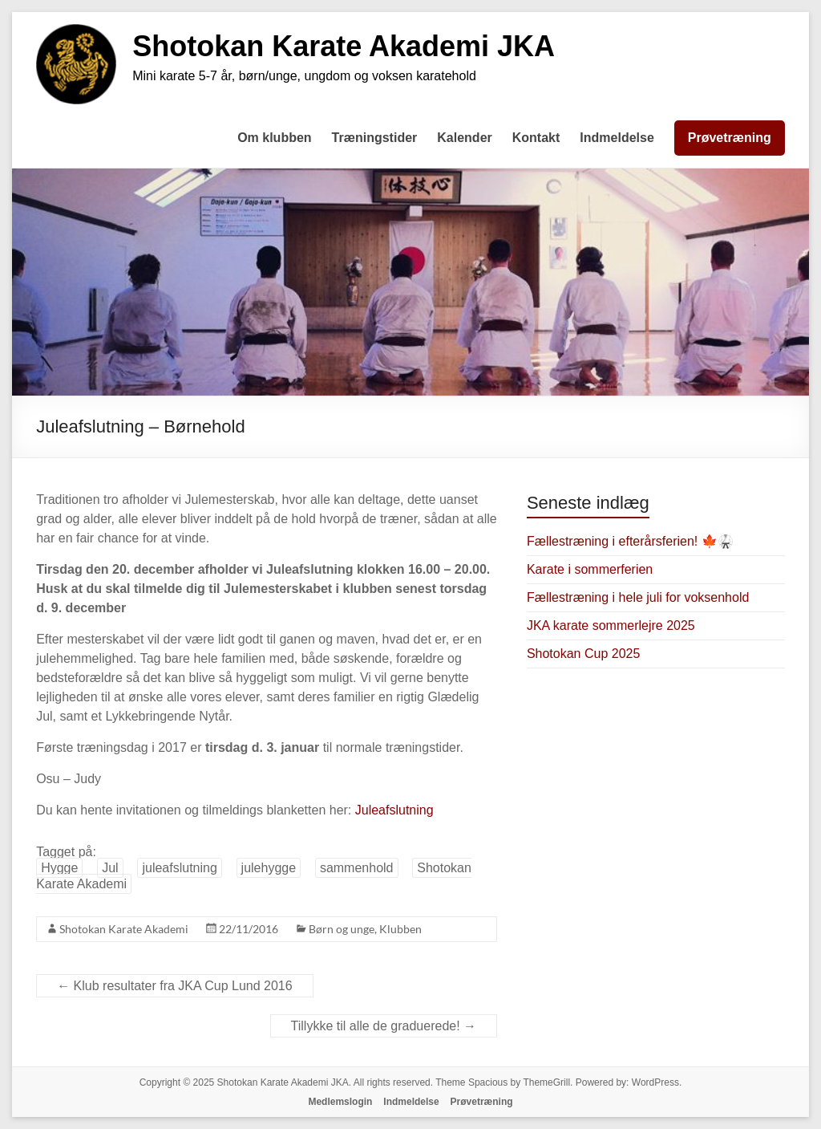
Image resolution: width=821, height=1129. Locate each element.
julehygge (269, 868)
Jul (110, 868)
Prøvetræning (729, 137)
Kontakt (536, 137)
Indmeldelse (616, 137)
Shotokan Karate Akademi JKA (343, 46)
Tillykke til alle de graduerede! (384, 1026)
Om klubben (274, 137)
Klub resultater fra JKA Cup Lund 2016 (175, 986)
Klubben (400, 929)
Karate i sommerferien (590, 569)
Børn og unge (341, 929)
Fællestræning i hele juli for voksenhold (638, 597)
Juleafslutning (394, 810)
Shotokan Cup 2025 (583, 653)
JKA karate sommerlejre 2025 (611, 625)
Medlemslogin (340, 1101)
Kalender (464, 137)
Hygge (59, 868)
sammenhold (357, 868)
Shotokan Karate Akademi (123, 929)
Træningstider (375, 137)
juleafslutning (179, 868)
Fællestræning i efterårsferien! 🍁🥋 (630, 541)
